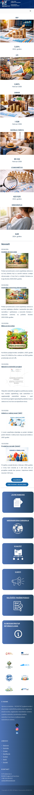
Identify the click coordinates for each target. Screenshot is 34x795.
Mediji (5, 759)
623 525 (17, 196)
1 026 (17, 121)
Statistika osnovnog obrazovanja (13, 288)
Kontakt (5, 762)
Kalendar (17, 480)
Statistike (6, 748)
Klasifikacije (6, 754)
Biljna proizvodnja (8, 326)
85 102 (17, 159)
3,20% (17, 46)
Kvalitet (5, 757)
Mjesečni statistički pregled (11, 367)
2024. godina (17, 49)
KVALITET (18, 546)
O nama (5, 751)
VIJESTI (18, 572)
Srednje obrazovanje (9, 252)
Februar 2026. (17, 87)
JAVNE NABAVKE (18, 495)
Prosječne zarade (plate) (10, 446)
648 (17, 234)
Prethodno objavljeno (17, 484)
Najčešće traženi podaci (18, 598)
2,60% (17, 84)
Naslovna (6, 745)
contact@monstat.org (8, 780)
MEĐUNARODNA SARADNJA (18, 520)
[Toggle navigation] (31, 4)
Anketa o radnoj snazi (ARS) (11, 413)
